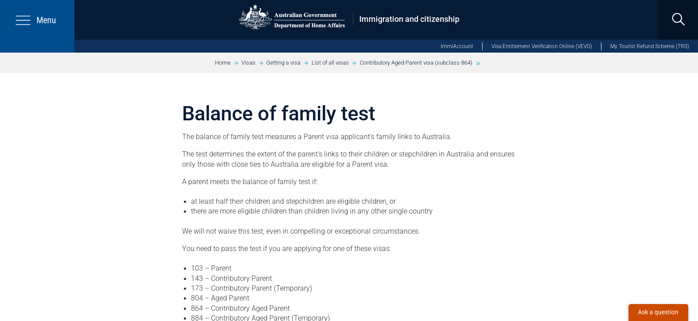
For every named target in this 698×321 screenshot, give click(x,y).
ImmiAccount (457, 46)
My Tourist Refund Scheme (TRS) (649, 46)
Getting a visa (283, 62)
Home (223, 62)
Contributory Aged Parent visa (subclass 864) (416, 62)
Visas (248, 62)
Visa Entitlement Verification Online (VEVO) (541, 46)
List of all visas (330, 62)
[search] (678, 20)
